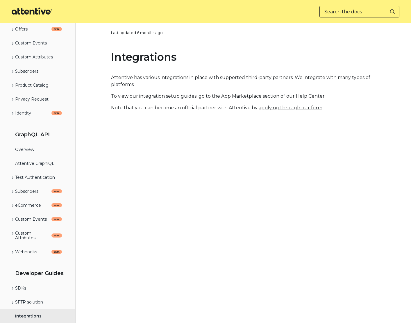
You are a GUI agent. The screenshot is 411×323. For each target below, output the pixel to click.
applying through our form (290, 107)
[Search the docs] (359, 11)
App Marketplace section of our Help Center (273, 96)
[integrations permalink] (107, 57)
